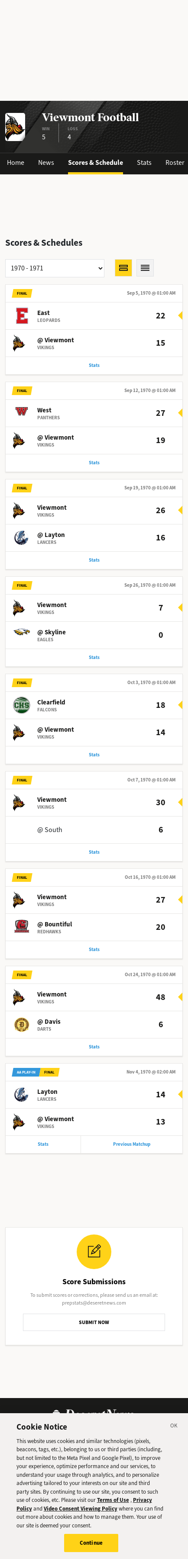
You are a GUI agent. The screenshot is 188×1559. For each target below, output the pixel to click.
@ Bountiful (54, 924)
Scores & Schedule (95, 162)
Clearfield (51, 702)
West (44, 410)
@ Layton (51, 534)
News (46, 162)
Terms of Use (113, 1503)
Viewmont (52, 507)
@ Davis (49, 1021)
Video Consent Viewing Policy (80, 1511)
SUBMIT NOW (94, 1322)
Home (15, 162)
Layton (47, 1091)
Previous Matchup (131, 1144)
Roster (175, 162)
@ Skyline (51, 632)
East (43, 313)
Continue (91, 1546)
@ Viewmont (55, 340)
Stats (144, 162)
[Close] (174, 1430)
